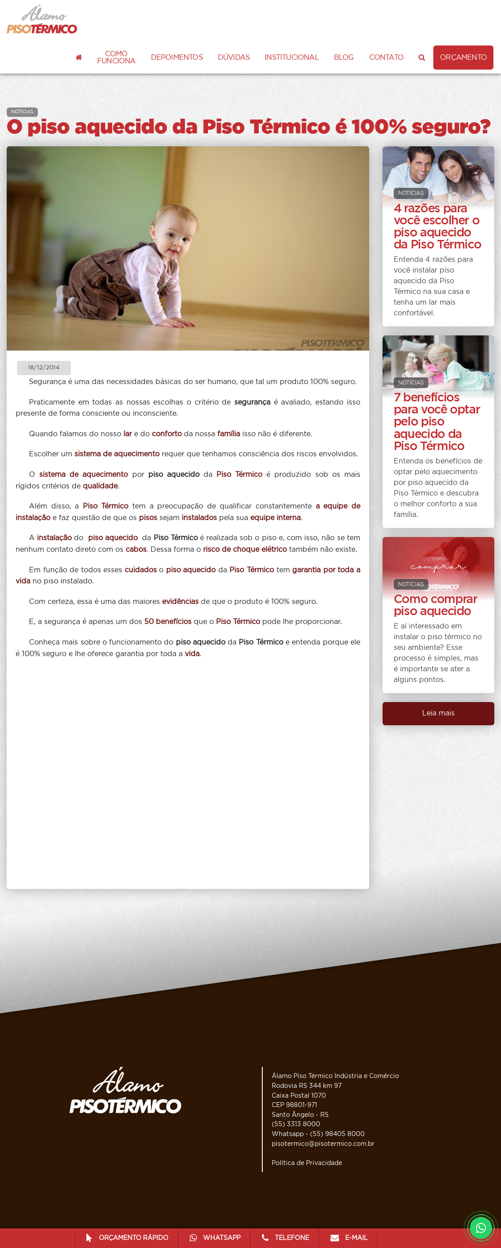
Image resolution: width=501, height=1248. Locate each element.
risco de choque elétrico (245, 549)
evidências (180, 601)
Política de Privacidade (307, 1163)
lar (127, 434)
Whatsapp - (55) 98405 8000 (318, 1134)
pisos (148, 517)
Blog (344, 57)
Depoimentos (177, 57)
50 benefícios (167, 621)
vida (192, 653)
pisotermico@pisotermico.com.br (323, 1144)
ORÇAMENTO (463, 57)
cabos (136, 549)
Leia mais (438, 713)
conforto (167, 434)
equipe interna (275, 517)
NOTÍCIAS (22, 111)
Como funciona (116, 57)
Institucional (292, 57)
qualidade (100, 486)
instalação (54, 537)
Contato (386, 57)
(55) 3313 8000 (296, 1124)
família (228, 434)
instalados (199, 517)
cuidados (141, 570)
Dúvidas (233, 57)
